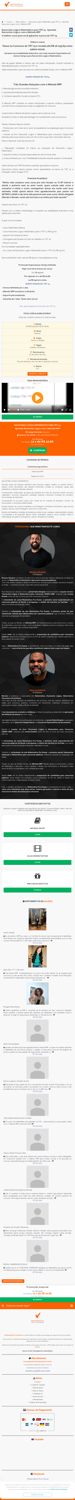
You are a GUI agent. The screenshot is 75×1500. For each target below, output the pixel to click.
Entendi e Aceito (37, 1495)
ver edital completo (37, 374)
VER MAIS (37, 943)
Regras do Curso (37, 476)
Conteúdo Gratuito (38, 1385)
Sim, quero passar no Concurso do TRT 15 (37, 306)
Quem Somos (38, 1396)
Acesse (37, 834)
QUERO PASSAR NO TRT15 (37, 77)
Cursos (9, 22)
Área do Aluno (38, 1391)
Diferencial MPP (37, 471)
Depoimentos (38, 1388)
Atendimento (38, 1399)
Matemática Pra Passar (38, 1479)
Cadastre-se (38, 1394)
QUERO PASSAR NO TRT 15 (37, 284)
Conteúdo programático (38, 467)
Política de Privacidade (38, 1402)
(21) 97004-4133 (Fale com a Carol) (37, 1371)
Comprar (37, 417)
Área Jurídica (20, 22)
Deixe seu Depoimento (13, 1281)
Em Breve (37, 890)
